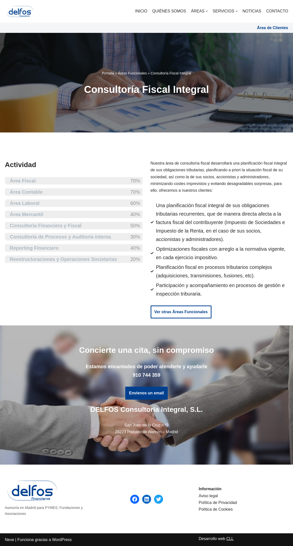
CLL (230, 539)
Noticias (252, 11)
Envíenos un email (146, 393)
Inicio (141, 11)
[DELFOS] (20, 11)
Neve (9, 540)
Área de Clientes (272, 28)
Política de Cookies (216, 509)
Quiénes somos (169, 11)
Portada (108, 73)
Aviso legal (208, 496)
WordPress (62, 540)
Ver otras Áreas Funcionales (181, 312)
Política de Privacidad (218, 502)
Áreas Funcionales (132, 73)
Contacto (277, 11)
